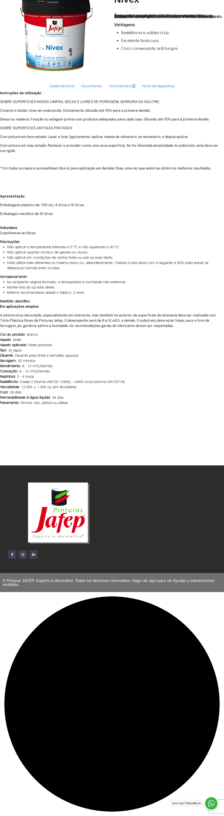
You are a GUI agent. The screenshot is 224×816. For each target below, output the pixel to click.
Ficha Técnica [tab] (122, 86)
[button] (133, 5)
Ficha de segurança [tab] (158, 86)
